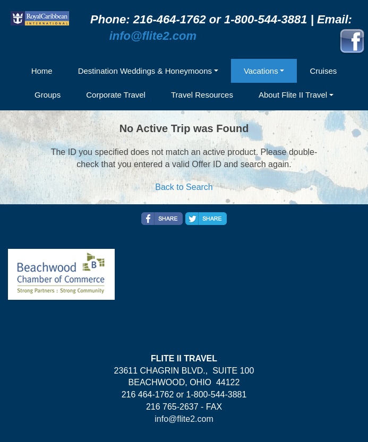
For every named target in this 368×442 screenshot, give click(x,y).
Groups (48, 94)
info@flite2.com (152, 35)
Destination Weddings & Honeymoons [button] (145, 70)
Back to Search (184, 187)
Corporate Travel (116, 94)
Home (42, 70)
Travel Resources (202, 94)
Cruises (323, 70)
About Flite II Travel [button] (293, 94)
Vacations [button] (261, 70)
